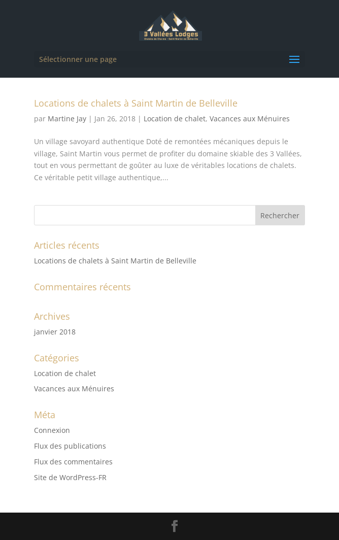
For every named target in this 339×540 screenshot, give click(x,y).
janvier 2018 (55, 331)
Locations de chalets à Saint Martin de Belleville (136, 103)
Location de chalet (175, 118)
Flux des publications (70, 446)
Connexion (52, 430)
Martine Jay (67, 118)
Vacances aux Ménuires (250, 118)
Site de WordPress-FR (70, 477)
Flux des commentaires (73, 461)
